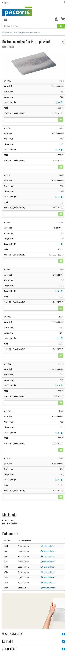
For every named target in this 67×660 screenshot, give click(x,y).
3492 (57, 433)
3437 (57, 338)
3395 (57, 480)
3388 (57, 197)
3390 (57, 102)
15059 (57, 385)
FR (8, 2)
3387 (57, 291)
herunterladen (48, 546)
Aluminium (7, 32)
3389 (57, 149)
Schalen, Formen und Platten (27, 32)
